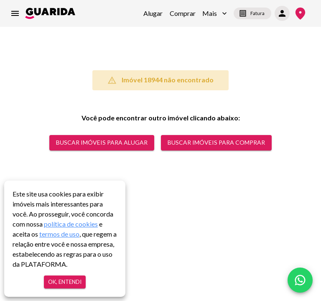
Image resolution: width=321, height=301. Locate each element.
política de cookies (71, 224)
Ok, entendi (65, 281)
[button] (214, 13)
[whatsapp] (300, 280)
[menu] (15, 13)
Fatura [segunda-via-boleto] (252, 13)
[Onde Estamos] (300, 13)
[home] (50, 13)
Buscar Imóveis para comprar (216, 142)
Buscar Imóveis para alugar (101, 142)
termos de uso (59, 234)
